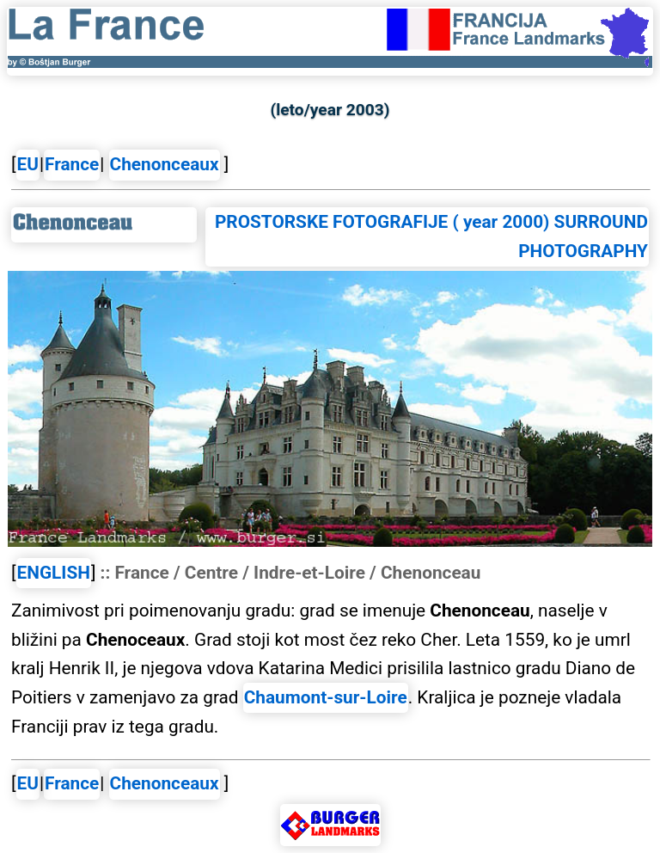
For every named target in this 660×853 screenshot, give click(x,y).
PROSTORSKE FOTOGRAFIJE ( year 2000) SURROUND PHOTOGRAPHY (431, 236)
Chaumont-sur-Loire (325, 697)
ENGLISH (53, 572)
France (72, 164)
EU (28, 164)
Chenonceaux (164, 164)
